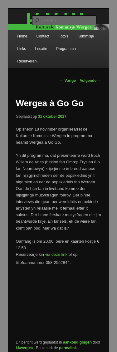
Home (22, 36)
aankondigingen (77, 342)
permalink (68, 348)
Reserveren (27, 61)
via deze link (56, 254)
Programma (66, 49)
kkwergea (25, 348)
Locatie (41, 49)
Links (21, 49)
